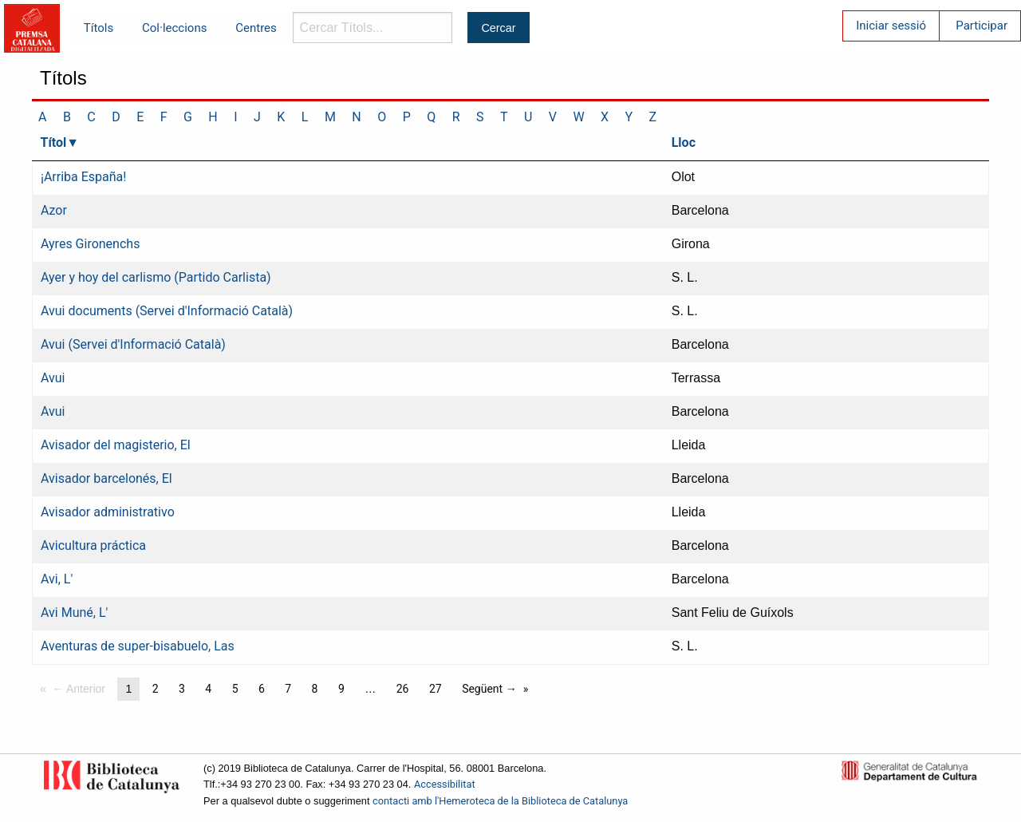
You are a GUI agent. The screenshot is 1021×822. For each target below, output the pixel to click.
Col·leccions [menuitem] (174, 28)
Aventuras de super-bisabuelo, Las (138, 646)
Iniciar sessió (891, 25)
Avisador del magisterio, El (116, 444)
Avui (53, 377)
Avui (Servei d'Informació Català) (133, 344)
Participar (981, 25)
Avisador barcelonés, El (106, 478)
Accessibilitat (444, 784)
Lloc (684, 142)
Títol (54, 142)
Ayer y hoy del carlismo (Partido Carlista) (156, 277)
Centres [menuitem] (256, 28)
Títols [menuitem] (98, 28)
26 (402, 688)
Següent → (489, 688)
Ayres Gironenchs (90, 243)
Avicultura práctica (93, 545)
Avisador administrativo (108, 512)
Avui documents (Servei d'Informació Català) (167, 310)
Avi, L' (57, 579)
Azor (54, 210)
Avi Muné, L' (74, 612)
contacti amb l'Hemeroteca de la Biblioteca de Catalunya (500, 801)
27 (435, 688)
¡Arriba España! (83, 176)
